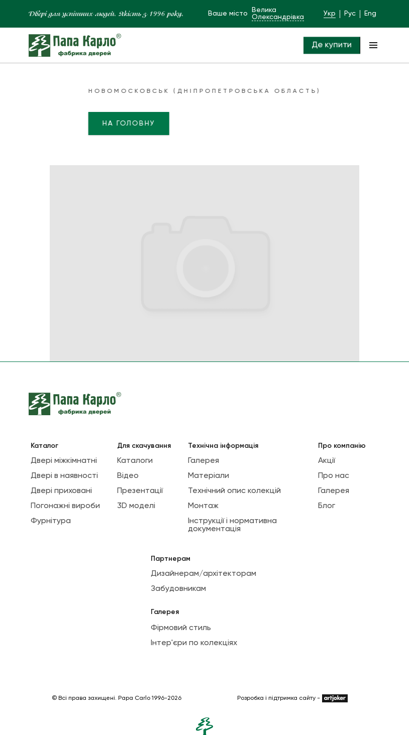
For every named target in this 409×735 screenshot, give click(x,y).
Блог (326, 506)
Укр (330, 13)
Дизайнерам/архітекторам (203, 574)
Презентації (140, 491)
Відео (128, 476)
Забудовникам (178, 589)
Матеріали (208, 476)
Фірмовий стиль (181, 628)
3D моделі (136, 506)
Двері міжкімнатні (64, 461)
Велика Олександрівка (278, 14)
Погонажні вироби (65, 506)
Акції (326, 461)
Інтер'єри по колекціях (194, 643)
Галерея (203, 461)
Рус (350, 13)
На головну (108, 123)
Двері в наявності (64, 476)
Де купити (331, 45)
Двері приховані (61, 491)
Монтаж (203, 506)
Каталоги (135, 461)
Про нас (333, 476)
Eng (370, 13)
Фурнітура (51, 521)
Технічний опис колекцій (234, 491)
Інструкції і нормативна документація (232, 525)
